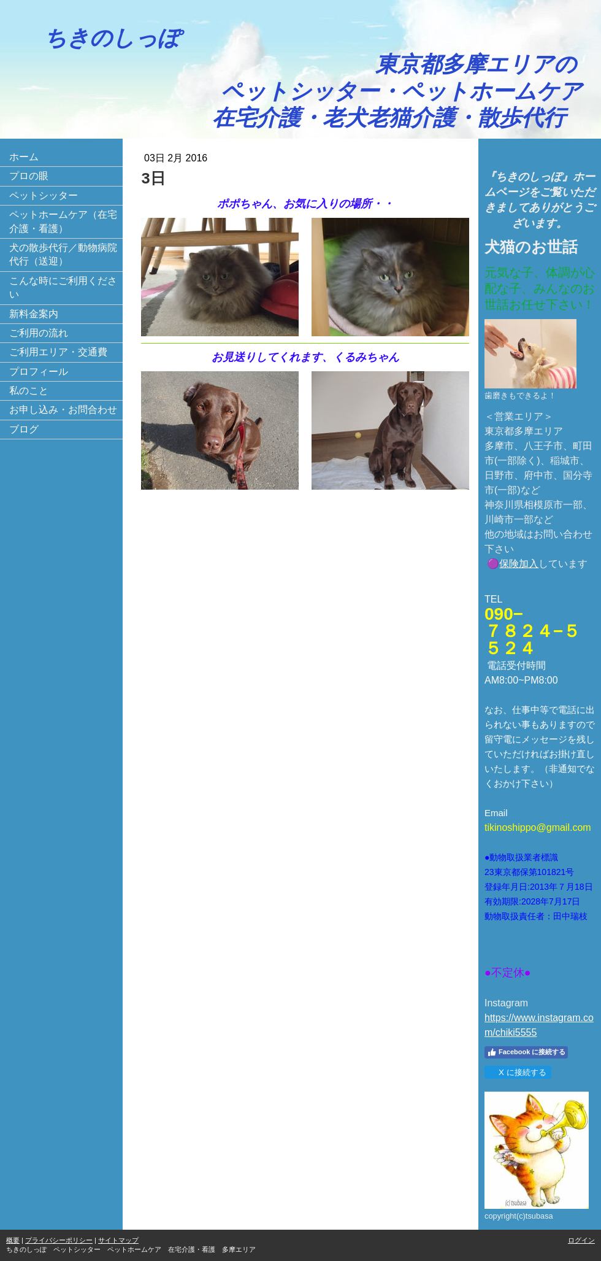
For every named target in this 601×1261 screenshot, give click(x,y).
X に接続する (517, 1072)
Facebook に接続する (526, 1052)
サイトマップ (118, 1240)
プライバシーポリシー (59, 1240)
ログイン (581, 1240)
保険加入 (518, 563)
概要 (13, 1240)
